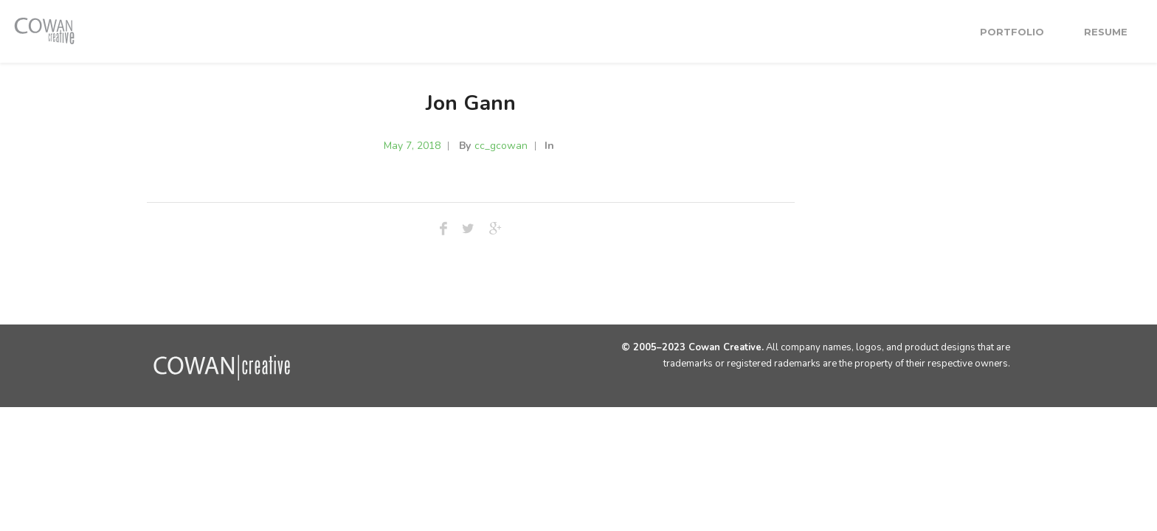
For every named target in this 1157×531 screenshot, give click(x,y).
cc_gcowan (501, 146)
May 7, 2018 (412, 146)
